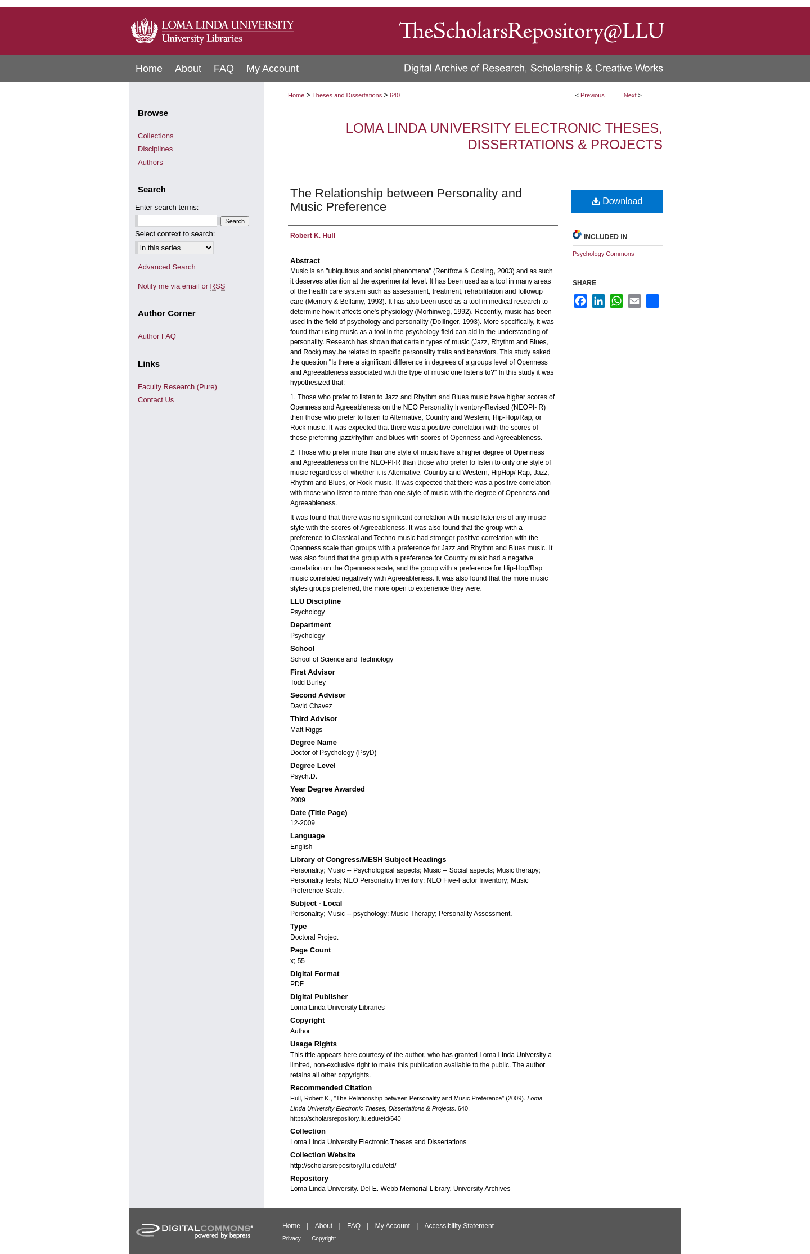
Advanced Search (167, 267)
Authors (150, 162)
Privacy (291, 1238)
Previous (592, 95)
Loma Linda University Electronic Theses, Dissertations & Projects (504, 136)
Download (617, 201)
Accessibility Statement (459, 1226)
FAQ (354, 1226)
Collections (156, 136)
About (323, 1226)
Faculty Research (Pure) (177, 387)
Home (296, 95)
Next (630, 95)
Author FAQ (157, 336)
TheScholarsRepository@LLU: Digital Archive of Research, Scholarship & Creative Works (489, 27)
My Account (392, 1226)
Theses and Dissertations (347, 95)
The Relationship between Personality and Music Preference (406, 200)
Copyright (324, 1238)
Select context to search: (175, 234)
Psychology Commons (603, 253)
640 (395, 95)
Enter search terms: (167, 207)
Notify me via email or (181, 286)
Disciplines (155, 149)
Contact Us (156, 399)
